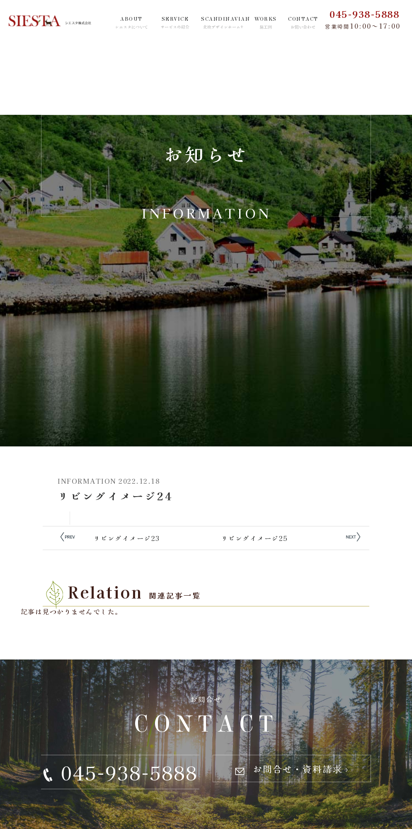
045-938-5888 (364, 14)
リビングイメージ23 (126, 538)
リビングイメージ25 (254, 538)
